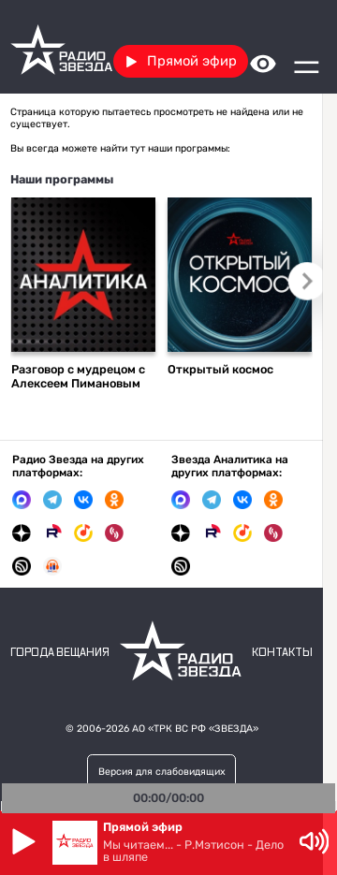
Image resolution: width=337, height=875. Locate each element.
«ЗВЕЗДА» (233, 728)
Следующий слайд (307, 281)
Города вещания (60, 653)
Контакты (282, 653)
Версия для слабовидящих (162, 772)
